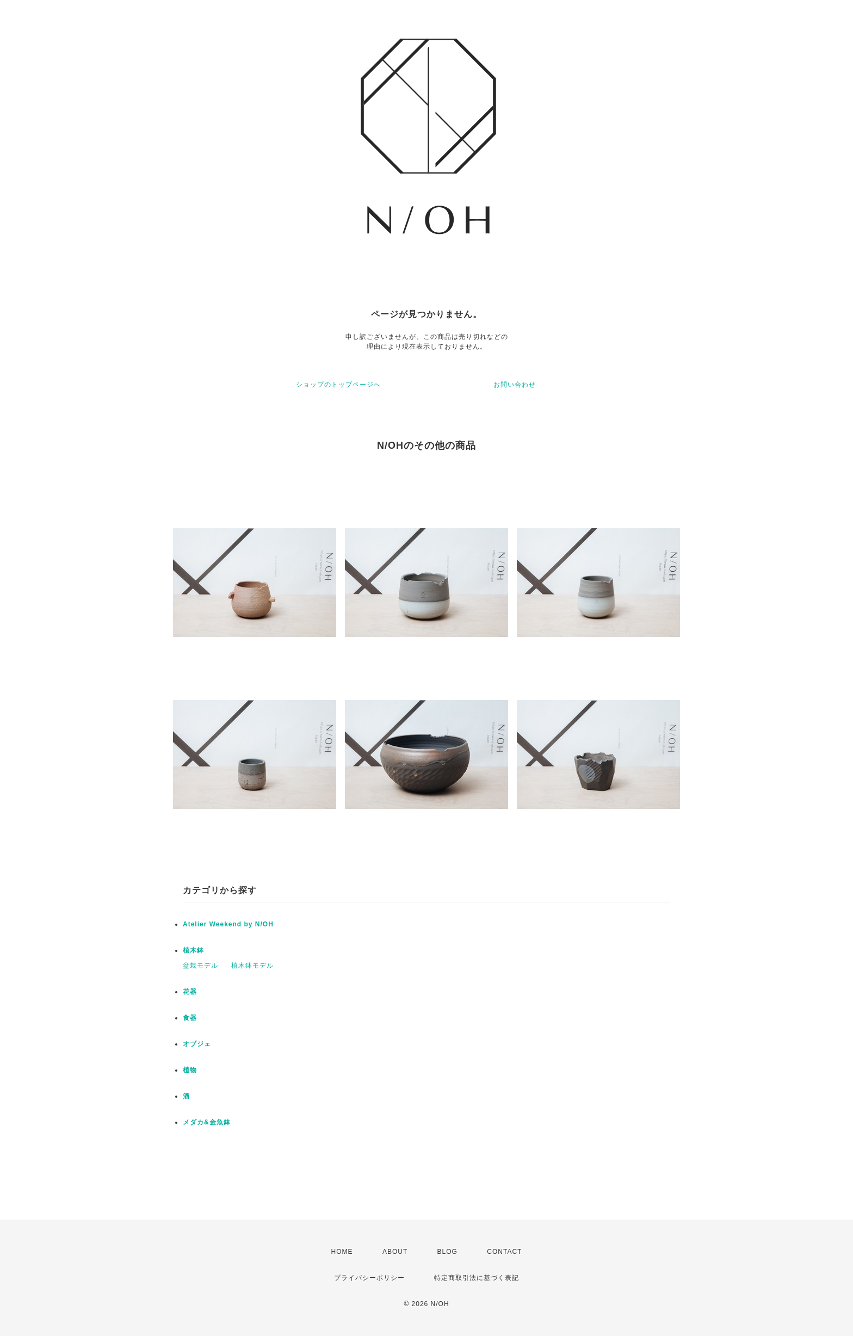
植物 (190, 1070)
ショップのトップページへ (338, 384)
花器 (190, 991)
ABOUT (394, 1251)
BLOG (447, 1251)
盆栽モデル (200, 965)
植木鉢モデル (252, 965)
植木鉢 (193, 950)
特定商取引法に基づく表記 (476, 1278)
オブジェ (197, 1044)
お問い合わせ (514, 384)
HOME (342, 1251)
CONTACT (504, 1251)
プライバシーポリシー (369, 1278)
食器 (190, 1018)
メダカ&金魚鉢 (207, 1122)
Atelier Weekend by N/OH (228, 924)
